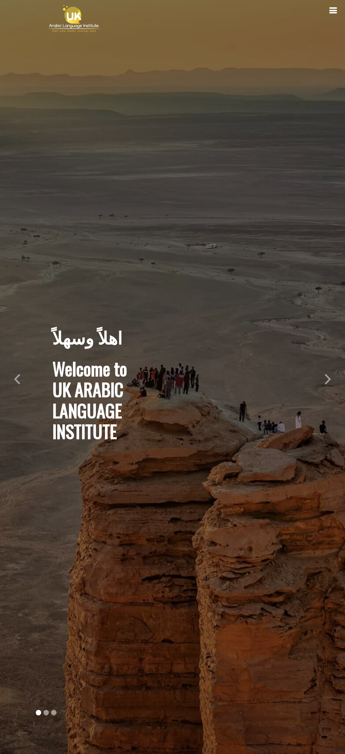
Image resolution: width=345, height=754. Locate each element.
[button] (17, 377)
